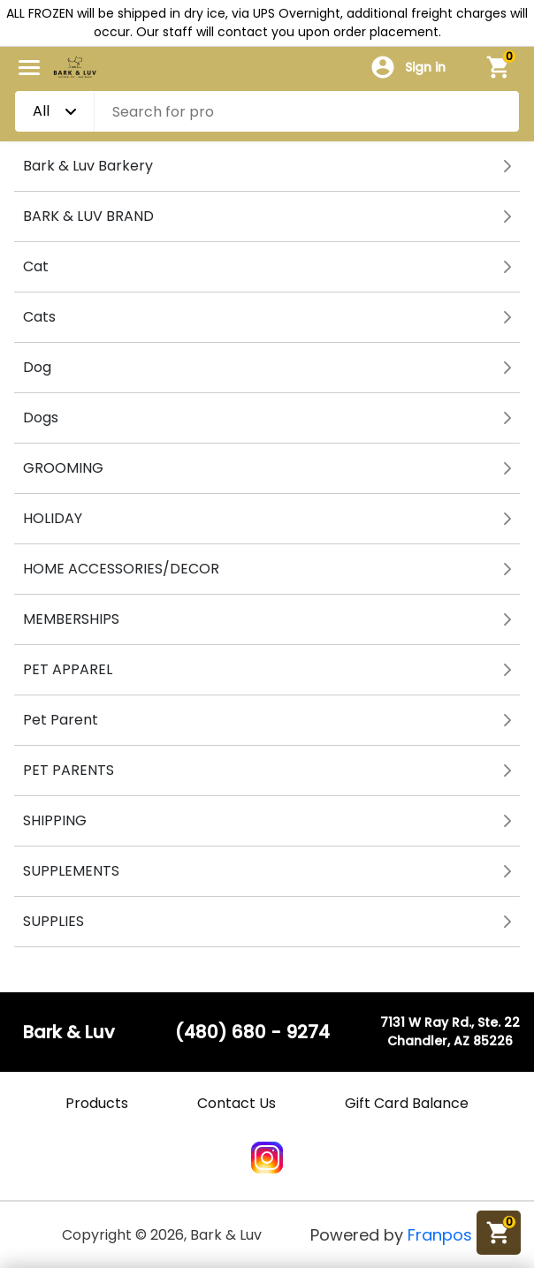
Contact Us (236, 1103)
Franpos (440, 1235)
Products (96, 1103)
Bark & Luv (69, 1032)
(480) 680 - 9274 (252, 1032)
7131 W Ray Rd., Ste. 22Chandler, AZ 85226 (450, 1032)
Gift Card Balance (407, 1103)
